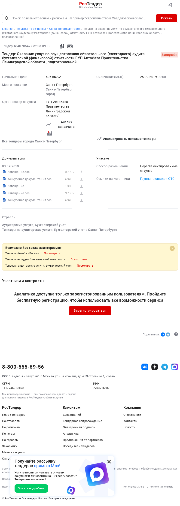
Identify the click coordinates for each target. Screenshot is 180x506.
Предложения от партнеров (83, 440)
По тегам (8, 434)
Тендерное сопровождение (82, 421)
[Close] (172, 249)
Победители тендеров (79, 447)
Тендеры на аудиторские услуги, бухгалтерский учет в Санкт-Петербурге (59, 230)
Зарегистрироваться (90, 311)
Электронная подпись (79, 428)
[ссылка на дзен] (154, 367)
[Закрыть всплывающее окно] (109, 461)
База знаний (72, 415)
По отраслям (11, 421)
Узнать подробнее (31, 488)
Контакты (130, 421)
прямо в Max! (47, 465)
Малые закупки (13, 453)
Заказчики (10, 447)
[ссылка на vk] (144, 367)
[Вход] (170, 5)
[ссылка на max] (174, 367)
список (168, 487)
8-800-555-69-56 (23, 367)
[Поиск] (6, 19)
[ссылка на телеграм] (164, 367)
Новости (129, 428)
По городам (10, 440)
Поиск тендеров (13, 415)
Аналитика (71, 434)
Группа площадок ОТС (157, 179)
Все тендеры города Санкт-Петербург (32, 142)
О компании (132, 415)
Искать (166, 19)
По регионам (11, 428)
